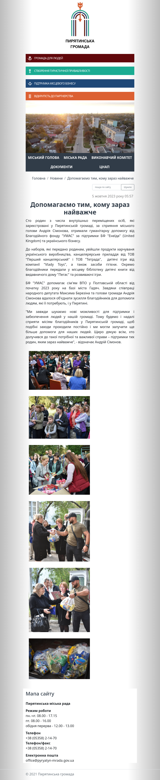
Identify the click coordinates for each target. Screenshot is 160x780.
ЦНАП (104, 167)
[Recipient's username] (106, 187)
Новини (56, 178)
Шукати (128, 187)
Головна (38, 178)
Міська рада (75, 157)
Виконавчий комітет (112, 157)
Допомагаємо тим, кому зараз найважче (100, 178)
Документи (62, 167)
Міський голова (43, 157)
